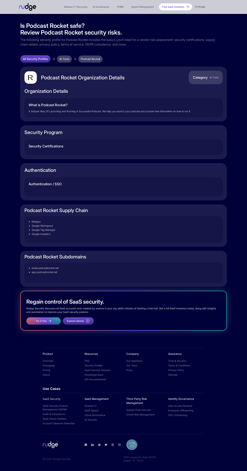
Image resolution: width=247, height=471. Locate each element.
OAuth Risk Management (140, 414)
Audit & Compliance (54, 414)
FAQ (87, 360)
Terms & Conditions (179, 365)
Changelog (49, 365)
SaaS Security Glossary (98, 370)
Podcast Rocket (90, 59)
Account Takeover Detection (59, 423)
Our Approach (134, 360)
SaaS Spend (91, 410)
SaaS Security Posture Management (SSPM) (55, 407)
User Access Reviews (180, 405)
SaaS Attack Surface (54, 418)
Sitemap (172, 374)
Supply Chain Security (138, 409)
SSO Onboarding (177, 415)
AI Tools (64, 59)
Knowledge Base (94, 374)
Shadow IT (91, 405)
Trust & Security (177, 360)
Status (46, 374)
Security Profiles (94, 365)
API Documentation (95, 379)
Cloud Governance (95, 415)
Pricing (46, 370)
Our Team (131, 365)
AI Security (91, 419)
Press (129, 370)
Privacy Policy (176, 370)
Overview (48, 360)
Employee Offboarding (180, 410)
